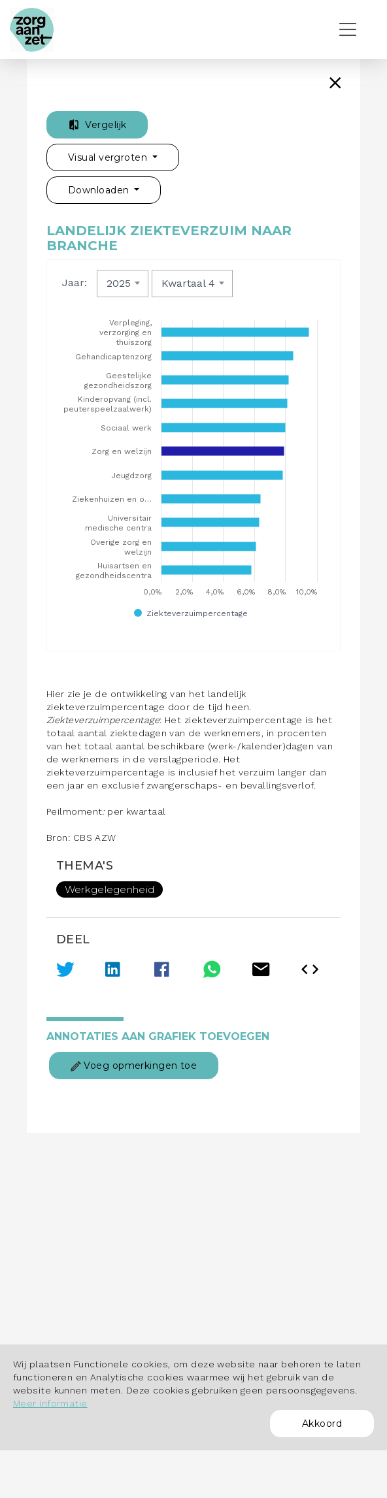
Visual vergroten (109, 157)
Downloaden (100, 190)
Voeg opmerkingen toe (134, 1065)
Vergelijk (97, 125)
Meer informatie (50, 1403)
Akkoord (322, 1423)
